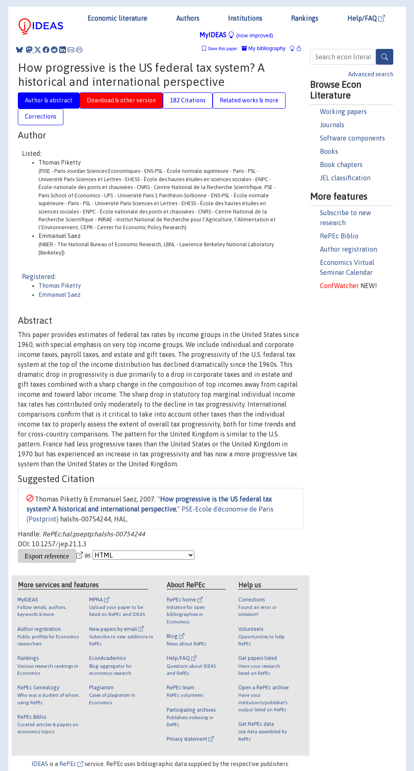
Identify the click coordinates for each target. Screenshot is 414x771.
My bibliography (264, 48)
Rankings (304, 18)
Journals (332, 124)
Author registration (348, 249)
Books (329, 151)
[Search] (384, 57)
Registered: (39, 276)
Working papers (343, 111)
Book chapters (341, 164)
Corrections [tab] (40, 116)
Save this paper (222, 48)
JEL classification (345, 178)
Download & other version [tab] (121, 100)
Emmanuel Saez (60, 294)
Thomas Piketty (60, 285)
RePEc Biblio (339, 236)
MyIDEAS (236, 35)
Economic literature (117, 18)
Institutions (245, 18)
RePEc (71, 764)
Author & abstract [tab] (49, 100)
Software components (352, 138)
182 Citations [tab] (188, 100)
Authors (187, 18)
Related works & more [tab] (249, 100)
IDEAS (39, 764)
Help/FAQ (366, 18)
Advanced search (370, 74)
